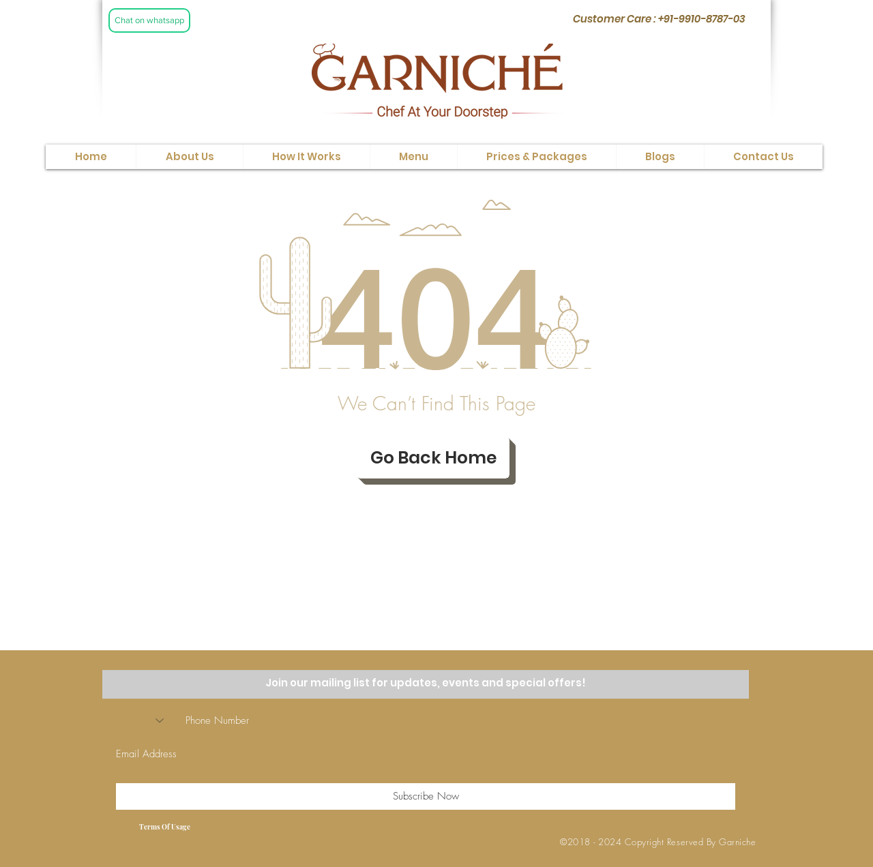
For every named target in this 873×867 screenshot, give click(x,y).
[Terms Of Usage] (164, 826)
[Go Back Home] (433, 457)
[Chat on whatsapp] (149, 20)
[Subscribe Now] (425, 796)
